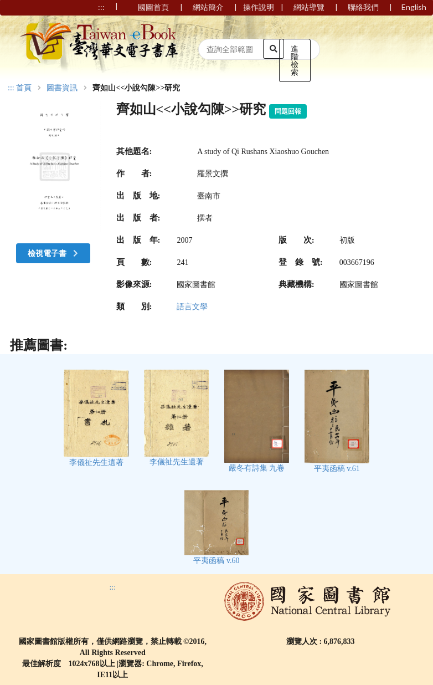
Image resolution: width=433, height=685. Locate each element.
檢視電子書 (54, 253)
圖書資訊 (62, 88)
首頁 (24, 88)
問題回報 (288, 111)
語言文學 (192, 307)
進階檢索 (294, 60)
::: (11, 88)
